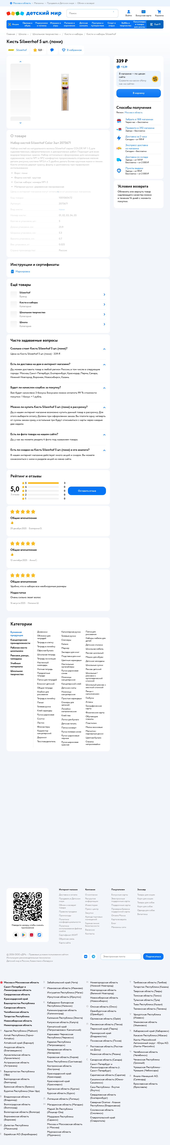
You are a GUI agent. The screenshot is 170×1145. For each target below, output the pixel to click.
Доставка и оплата (68, 894)
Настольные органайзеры (67, 665)
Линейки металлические (69, 710)
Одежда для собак (146, 910)
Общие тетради (45, 688)
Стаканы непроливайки (93, 743)
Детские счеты (68, 688)
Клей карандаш (44, 710)
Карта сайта (65, 942)
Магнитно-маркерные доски (94, 732)
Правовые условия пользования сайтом (48, 954)
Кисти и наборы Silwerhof (101, 34)
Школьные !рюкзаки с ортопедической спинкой (94, 677)
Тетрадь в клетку (45, 642)
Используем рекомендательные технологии (29, 957)
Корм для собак (145, 906)
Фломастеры (43, 727)
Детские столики (94, 645)
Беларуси (48, 961)
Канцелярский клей (71, 684)
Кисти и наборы (74, 34)
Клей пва (65, 715)
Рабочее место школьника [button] (18, 649)
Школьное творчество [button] (17, 672)
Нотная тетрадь (44, 669)
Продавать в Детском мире (69, 900)
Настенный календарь (43, 664)
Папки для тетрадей (47, 680)
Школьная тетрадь (46, 654)
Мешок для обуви (94, 657)
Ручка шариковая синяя (69, 672)
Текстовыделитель (46, 741)
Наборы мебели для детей (95, 639)
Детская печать (68, 723)
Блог (113, 923)
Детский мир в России (18, 961)
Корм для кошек (145, 898)
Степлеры (66, 640)
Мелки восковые (94, 727)
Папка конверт (68, 727)
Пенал (40, 702)
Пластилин (91, 723)
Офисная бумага (45, 650)
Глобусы (90, 698)
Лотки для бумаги (70, 719)
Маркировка (23, 271)
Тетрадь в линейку (46, 646)
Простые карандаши (71, 698)
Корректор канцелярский (44, 732)
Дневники (42, 632)
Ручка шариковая (45, 714)
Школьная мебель (94, 649)
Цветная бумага (93, 737)
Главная (11, 34)
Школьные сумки (94, 665)
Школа (22, 34)
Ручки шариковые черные (70, 737)
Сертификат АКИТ (68, 935)
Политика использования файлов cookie (70, 928)
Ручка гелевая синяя (71, 731)
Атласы (89, 702)
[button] (155, 24)
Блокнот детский (45, 684)
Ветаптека (142, 914)
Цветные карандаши (71, 660)
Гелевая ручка (44, 706)
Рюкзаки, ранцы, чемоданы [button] (19, 657)
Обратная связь (66, 938)
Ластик (40, 723)
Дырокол (41, 737)
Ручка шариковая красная (69, 743)
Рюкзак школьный (95, 653)
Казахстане (35, 961)
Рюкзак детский (93, 669)
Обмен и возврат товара (67, 906)
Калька (64, 644)
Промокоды (65, 915)
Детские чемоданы (95, 661)
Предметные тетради (43, 674)
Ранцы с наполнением (92, 692)
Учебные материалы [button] (16, 665)
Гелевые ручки (68, 636)
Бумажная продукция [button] (16, 633)
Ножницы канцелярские (68, 678)
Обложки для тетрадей (43, 637)
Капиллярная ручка (70, 632)
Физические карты (95, 712)
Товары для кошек (146, 894)
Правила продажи (68, 911)
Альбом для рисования (43, 693)
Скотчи (41, 718)
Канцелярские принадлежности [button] (20, 641)
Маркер (65, 648)
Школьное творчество (45, 34)
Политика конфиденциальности (70, 920)
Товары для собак (146, 902)
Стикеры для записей (67, 703)
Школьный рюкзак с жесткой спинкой (96, 686)
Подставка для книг (71, 656)
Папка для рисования (91, 633)
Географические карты (94, 707)
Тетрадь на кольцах (46, 658)
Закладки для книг (70, 652)
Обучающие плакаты (92, 717)
